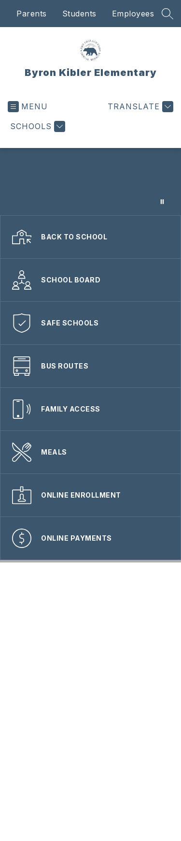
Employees (133, 13)
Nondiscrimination (90, 624)
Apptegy (147, 810)
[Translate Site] (139, 107)
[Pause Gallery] (162, 201)
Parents (31, 13)
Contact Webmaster (90, 595)
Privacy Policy (90, 638)
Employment (118, 609)
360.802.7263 (95, 729)
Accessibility (91, 580)
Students (79, 13)
